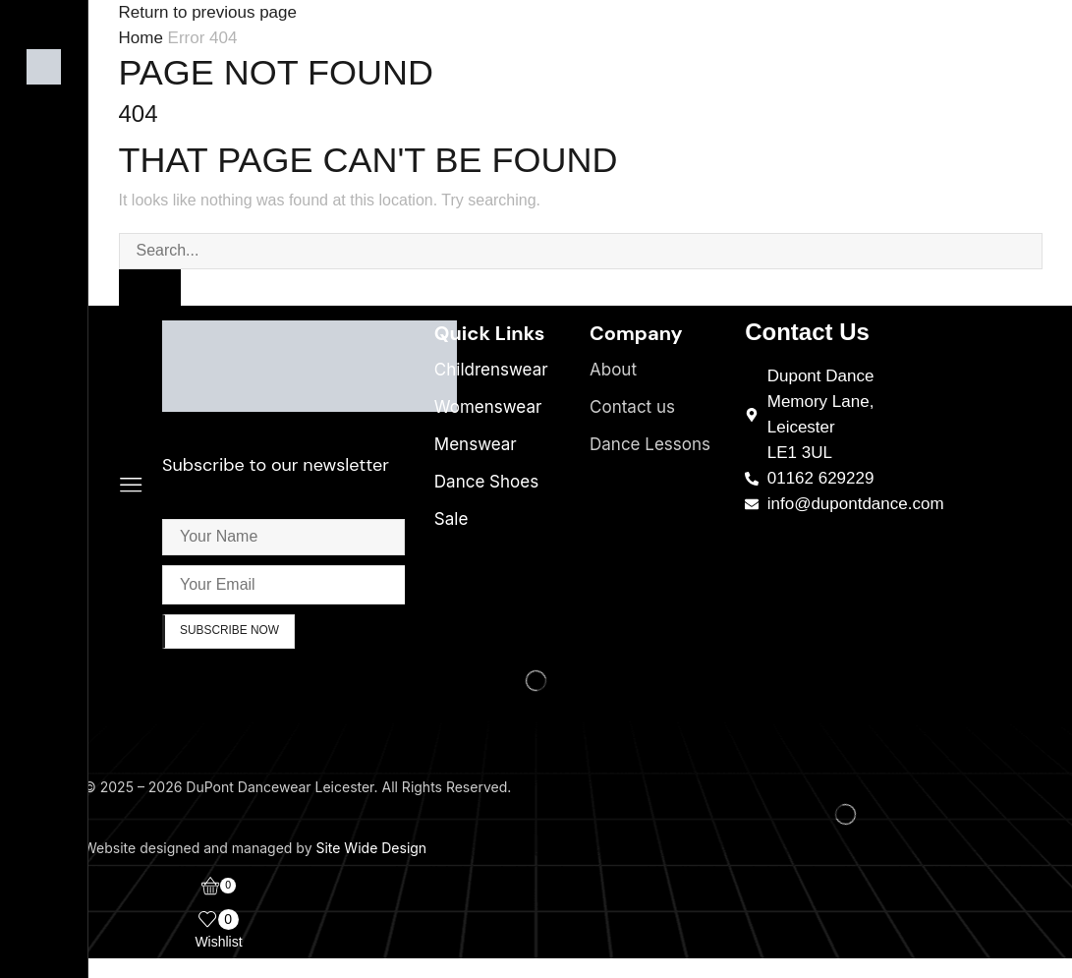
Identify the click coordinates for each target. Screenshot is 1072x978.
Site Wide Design (370, 847)
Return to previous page (208, 12)
